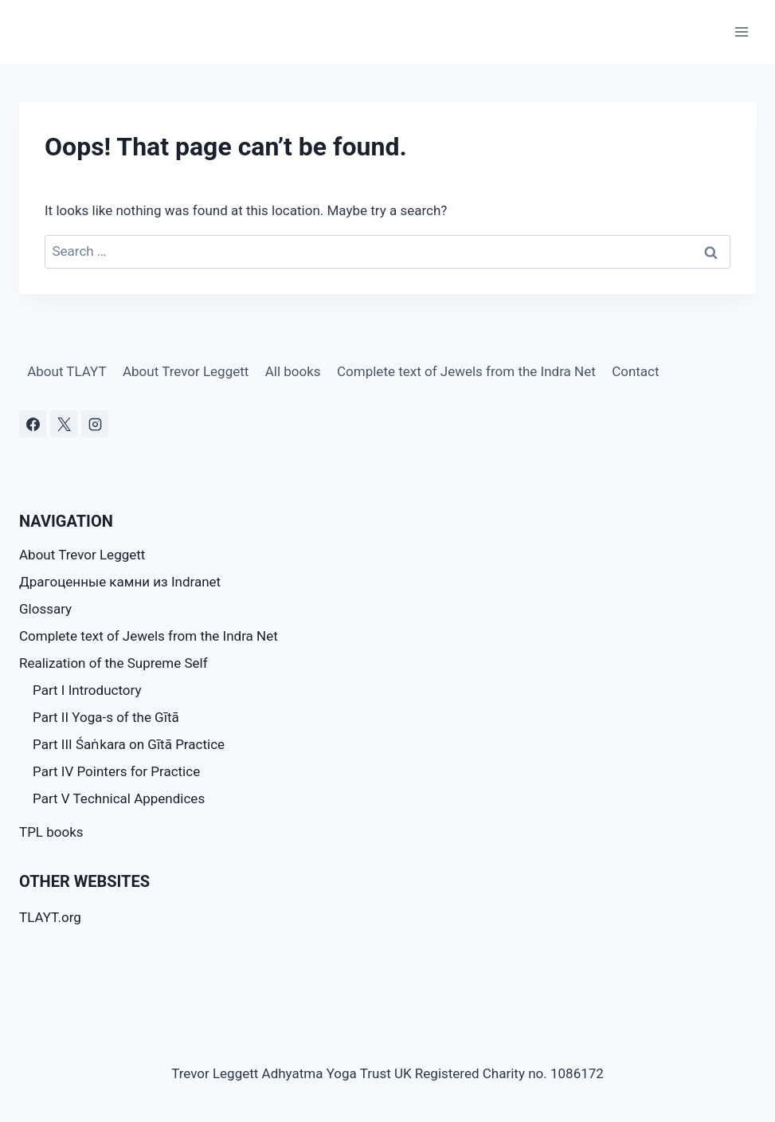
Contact (635, 371)
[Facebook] (32, 423)
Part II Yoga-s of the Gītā (106, 717)
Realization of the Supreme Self (113, 663)
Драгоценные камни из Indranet (120, 582)
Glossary (45, 609)
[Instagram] (94, 423)
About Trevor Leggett (186, 371)
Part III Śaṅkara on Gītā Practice (129, 744)
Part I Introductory (87, 690)
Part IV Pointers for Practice (116, 771)
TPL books (51, 832)
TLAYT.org (50, 917)
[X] (63, 423)
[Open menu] (741, 31)
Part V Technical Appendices (119, 798)
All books (293, 371)
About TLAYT (66, 371)
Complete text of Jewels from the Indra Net (466, 371)
